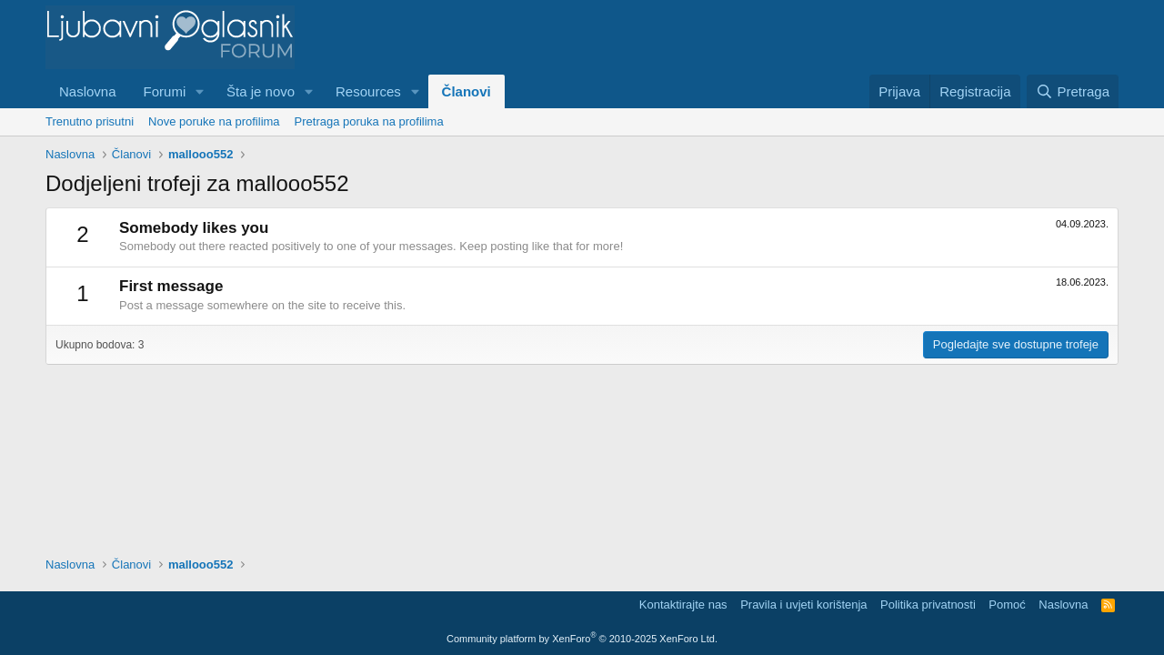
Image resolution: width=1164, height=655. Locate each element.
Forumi (165, 91)
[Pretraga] (1073, 91)
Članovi (466, 91)
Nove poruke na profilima (214, 121)
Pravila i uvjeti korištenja (803, 604)
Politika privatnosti (928, 604)
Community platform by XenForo (582, 638)
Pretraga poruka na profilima (369, 121)
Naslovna (87, 91)
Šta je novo (260, 91)
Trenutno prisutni (89, 121)
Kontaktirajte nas (683, 604)
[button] (200, 91)
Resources (368, 91)
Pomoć (1006, 604)
